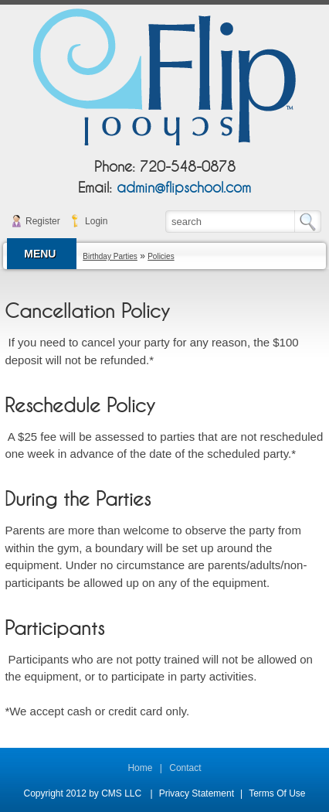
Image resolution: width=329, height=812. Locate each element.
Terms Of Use (277, 793)
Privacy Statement (196, 793)
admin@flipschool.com (184, 188)
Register (42, 221)
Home (139, 768)
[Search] (231, 221)
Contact (185, 768)
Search (311, 221)
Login (96, 221)
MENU (40, 253)
